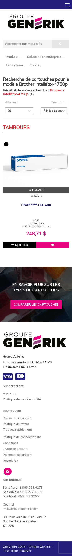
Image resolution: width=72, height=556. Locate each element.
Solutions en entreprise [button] (45, 57)
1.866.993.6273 (31, 487)
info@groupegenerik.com (20, 509)
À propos (9, 393)
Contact (35, 65)
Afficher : (11, 102)
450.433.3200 (28, 496)
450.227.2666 (32, 492)
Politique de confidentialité (22, 399)
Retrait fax (10, 460)
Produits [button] (13, 57)
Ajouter (19, 245)
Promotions (14, 65)
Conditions (10, 443)
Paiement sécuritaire (17, 418)
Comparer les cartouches (36, 304)
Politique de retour (16, 424)
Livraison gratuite (15, 449)
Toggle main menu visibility (67, 4)
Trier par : (58, 102)
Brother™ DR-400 (36, 205)
